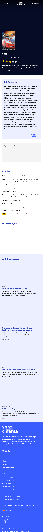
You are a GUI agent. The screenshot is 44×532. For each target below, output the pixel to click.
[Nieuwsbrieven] (36, 3)
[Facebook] (9, 451)
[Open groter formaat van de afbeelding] (21, 238)
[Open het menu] (5, 3)
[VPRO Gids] (6, 521)
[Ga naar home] (21, 3)
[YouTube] (6, 451)
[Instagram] (3, 451)
